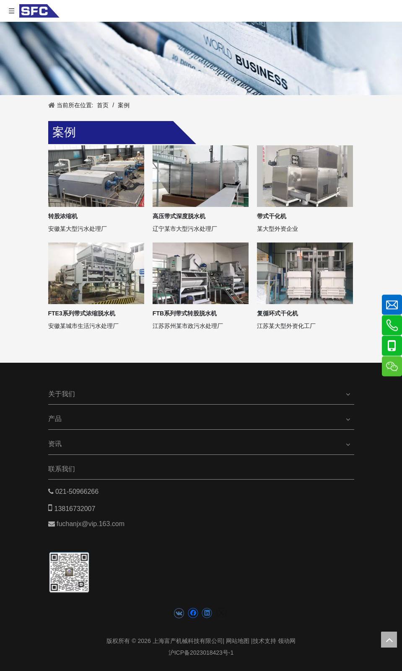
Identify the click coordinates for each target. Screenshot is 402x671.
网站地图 (237, 640)
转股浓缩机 (63, 216)
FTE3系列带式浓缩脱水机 (81, 313)
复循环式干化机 (277, 313)
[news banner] (201, 58)
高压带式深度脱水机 (179, 216)
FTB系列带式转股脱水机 (185, 313)
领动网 (287, 640)
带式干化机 (271, 216)
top (389, 640)
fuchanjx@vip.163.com (92, 523)
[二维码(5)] (69, 564)
